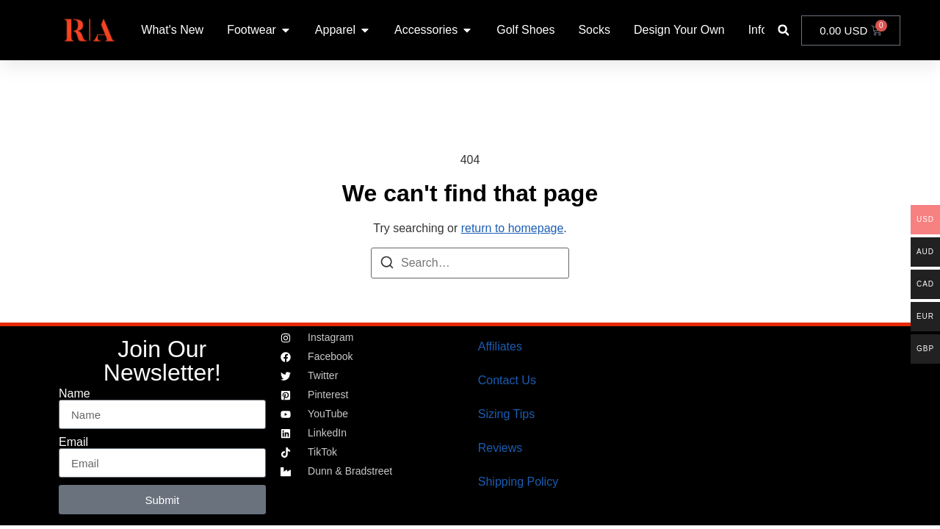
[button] (783, 30)
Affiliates (500, 346)
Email (73, 442)
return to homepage (512, 228)
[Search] (387, 265)
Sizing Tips (506, 414)
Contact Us (507, 380)
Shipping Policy (518, 481)
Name (74, 394)
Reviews (500, 448)
